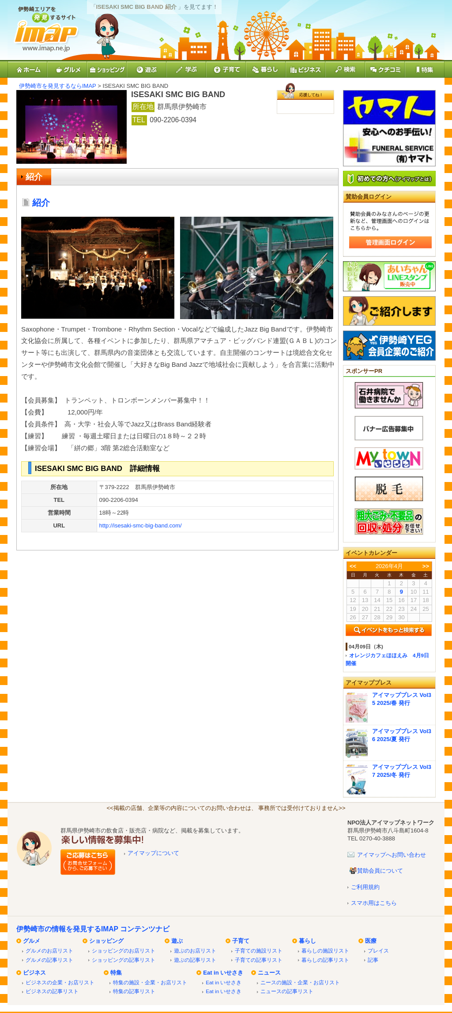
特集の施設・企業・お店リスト (150, 982)
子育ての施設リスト (258, 950)
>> (425, 566)
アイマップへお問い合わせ (391, 854)
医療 (371, 941)
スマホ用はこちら (374, 903)
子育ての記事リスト (258, 960)
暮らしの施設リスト (325, 950)
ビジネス (34, 972)
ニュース (269, 972)
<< (353, 566)
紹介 (34, 176)
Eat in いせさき (223, 972)
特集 (116, 972)
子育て (240, 941)
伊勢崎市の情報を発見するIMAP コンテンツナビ (93, 929)
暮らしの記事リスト (325, 960)
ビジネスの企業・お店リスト (60, 982)
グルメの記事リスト (49, 960)
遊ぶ (177, 941)
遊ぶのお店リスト (195, 950)
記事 (373, 960)
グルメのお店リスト (49, 950)
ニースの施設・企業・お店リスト (300, 982)
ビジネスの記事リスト (52, 991)
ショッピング (106, 941)
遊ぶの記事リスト (195, 960)
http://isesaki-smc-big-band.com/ (140, 525)
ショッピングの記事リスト (123, 960)
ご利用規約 (365, 887)
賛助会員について (380, 870)
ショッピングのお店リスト (123, 950)
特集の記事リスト (134, 991)
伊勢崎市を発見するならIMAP (57, 86)
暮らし (307, 941)
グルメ (31, 941)
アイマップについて (153, 853)
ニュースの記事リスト (286, 991)
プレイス (378, 950)
